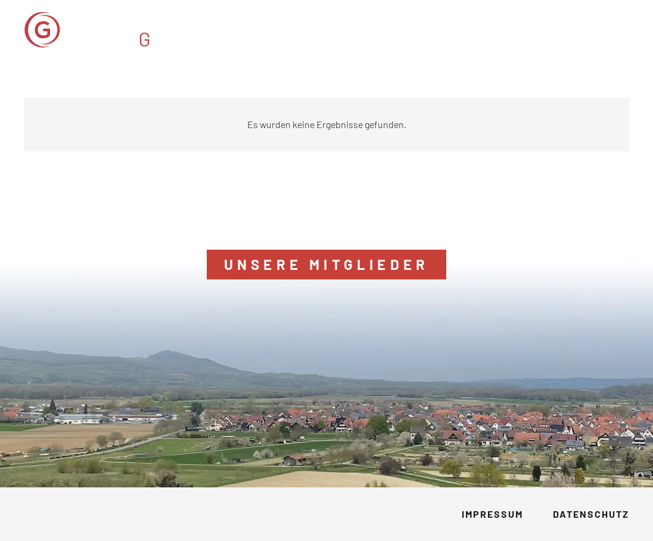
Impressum (492, 514)
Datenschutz (591, 514)
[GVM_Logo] (124, 30)
